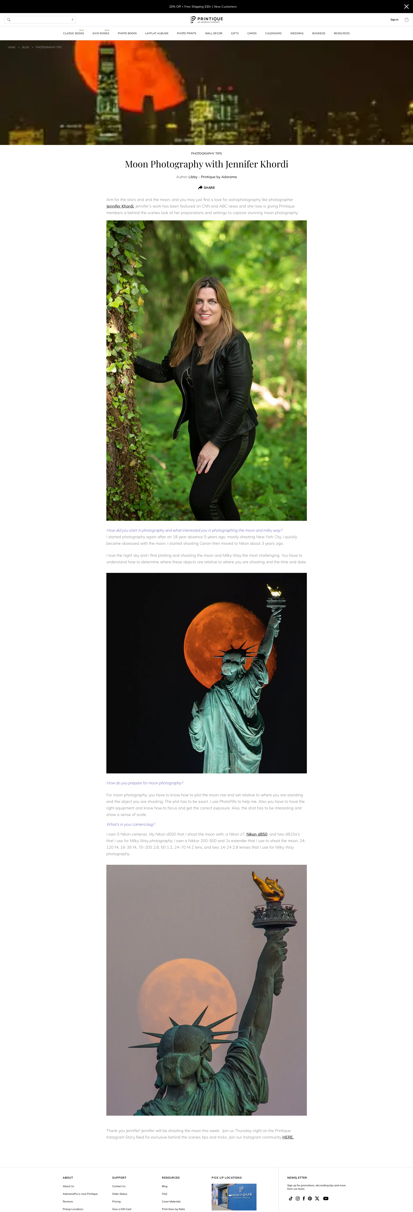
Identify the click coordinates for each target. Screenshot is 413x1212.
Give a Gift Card (121, 1209)
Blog (25, 47)
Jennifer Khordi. (120, 206)
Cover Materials (171, 1201)
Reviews (68, 1201)
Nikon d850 (256, 834)
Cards (252, 33)
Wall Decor (214, 33)
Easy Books (101, 33)
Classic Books (73, 33)
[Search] (72, 19)
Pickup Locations (73, 1209)
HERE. (288, 1137)
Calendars (273, 33)
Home (11, 47)
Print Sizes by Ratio (173, 1209)
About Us (68, 1186)
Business (318, 33)
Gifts (235, 33)
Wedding (297, 33)
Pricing (116, 1201)
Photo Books (127, 33)
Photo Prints (186, 33)
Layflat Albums (156, 33)
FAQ (164, 1193)
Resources (342, 33)
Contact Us (119, 1186)
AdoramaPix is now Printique (80, 1193)
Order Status (119, 1193)
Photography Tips (49, 47)
